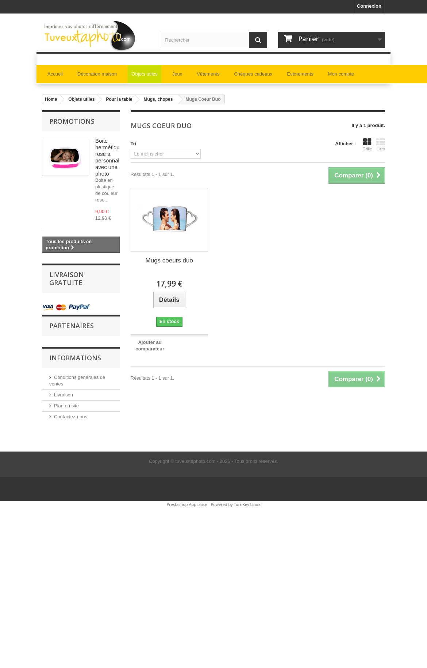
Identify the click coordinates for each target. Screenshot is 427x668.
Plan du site (66, 405)
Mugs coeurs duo (169, 260)
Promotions (72, 121)
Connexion (369, 6)
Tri (133, 143)
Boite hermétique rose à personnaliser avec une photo (111, 157)
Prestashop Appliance (186, 504)
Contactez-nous (70, 416)
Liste (380, 144)
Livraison (63, 395)
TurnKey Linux (247, 504)
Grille (367, 144)
